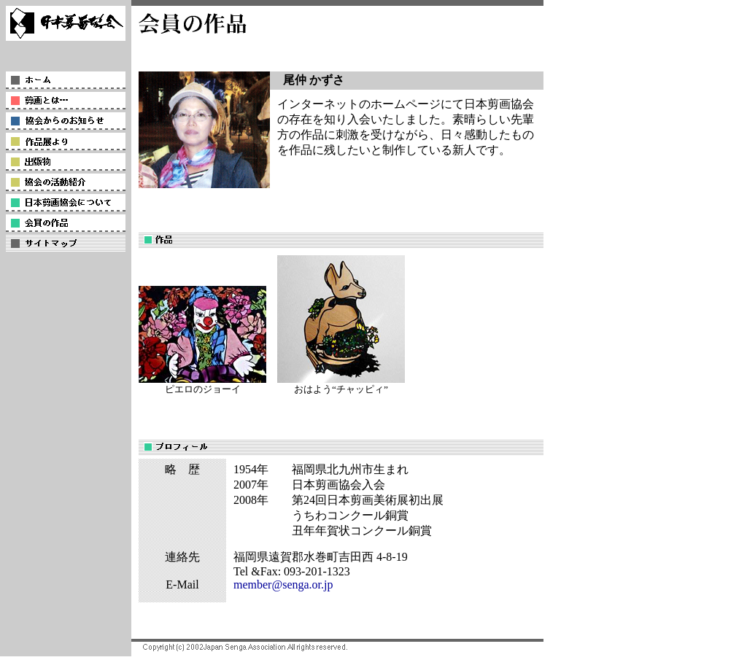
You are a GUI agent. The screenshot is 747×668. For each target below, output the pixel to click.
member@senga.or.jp (283, 584)
